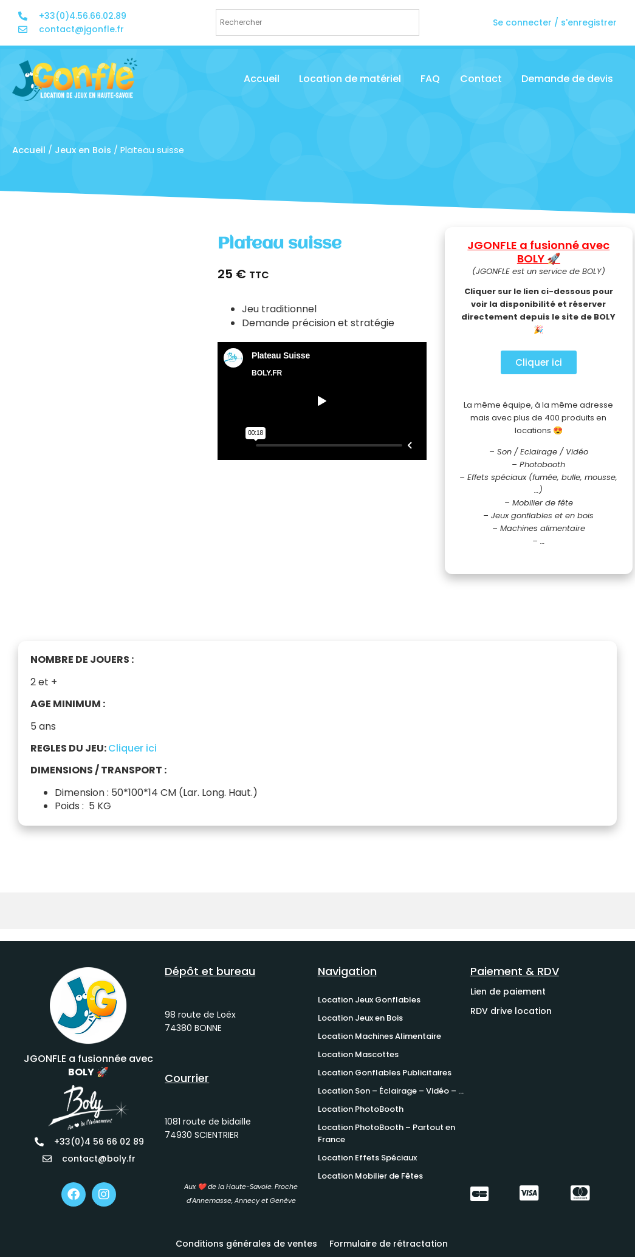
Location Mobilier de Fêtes (370, 1176)
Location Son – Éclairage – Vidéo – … (391, 1091)
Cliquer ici (132, 748)
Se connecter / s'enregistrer (555, 22)
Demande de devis (567, 79)
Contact (481, 79)
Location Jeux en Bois (360, 1018)
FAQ (430, 79)
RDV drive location (511, 1011)
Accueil (262, 79)
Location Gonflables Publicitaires (384, 1072)
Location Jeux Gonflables (369, 999)
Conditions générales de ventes (246, 1244)
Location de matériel (350, 79)
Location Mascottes (358, 1054)
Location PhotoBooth (360, 1109)
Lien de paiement (508, 991)
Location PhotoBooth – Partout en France (386, 1133)
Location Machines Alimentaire (379, 1036)
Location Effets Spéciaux (367, 1157)
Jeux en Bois (83, 150)
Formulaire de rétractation (388, 1244)
